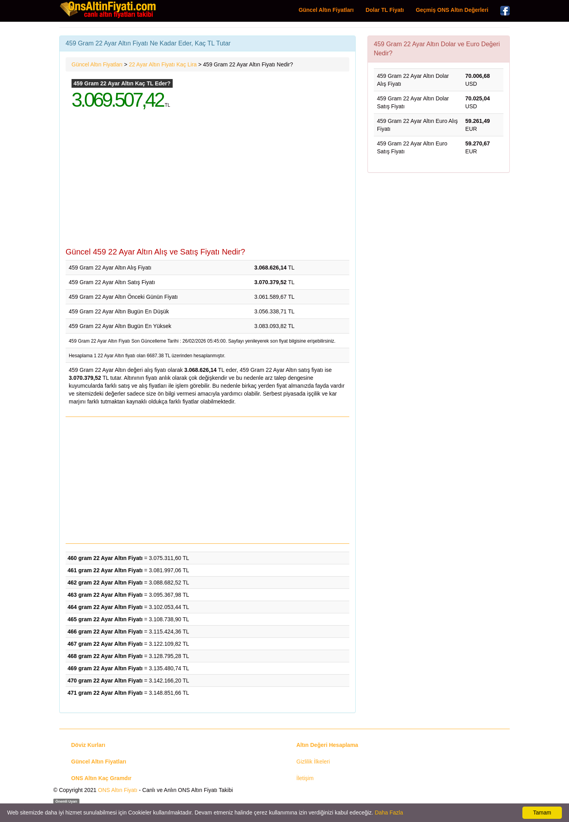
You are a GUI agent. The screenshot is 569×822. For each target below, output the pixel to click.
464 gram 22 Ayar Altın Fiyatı (105, 607)
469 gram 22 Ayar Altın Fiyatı (105, 668)
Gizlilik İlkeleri (313, 761)
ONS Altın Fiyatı (118, 790)
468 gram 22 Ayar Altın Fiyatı (105, 656)
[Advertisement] (207, 184)
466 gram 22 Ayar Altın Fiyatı (105, 631)
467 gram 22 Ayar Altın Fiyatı (105, 644)
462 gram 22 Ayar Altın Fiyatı (105, 582)
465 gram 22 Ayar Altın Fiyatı (105, 619)
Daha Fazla (389, 812)
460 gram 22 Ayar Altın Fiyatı (105, 558)
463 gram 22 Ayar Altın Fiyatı (105, 595)
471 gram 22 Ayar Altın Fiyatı (105, 693)
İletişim (305, 778)
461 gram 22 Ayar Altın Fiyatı (105, 570)
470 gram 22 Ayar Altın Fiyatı (105, 680)
